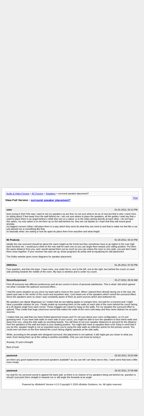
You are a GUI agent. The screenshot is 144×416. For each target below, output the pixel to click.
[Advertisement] (72, 31)
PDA (135, 198)
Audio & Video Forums (17, 193)
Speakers (51, 193)
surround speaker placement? (50, 200)
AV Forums (37, 193)
